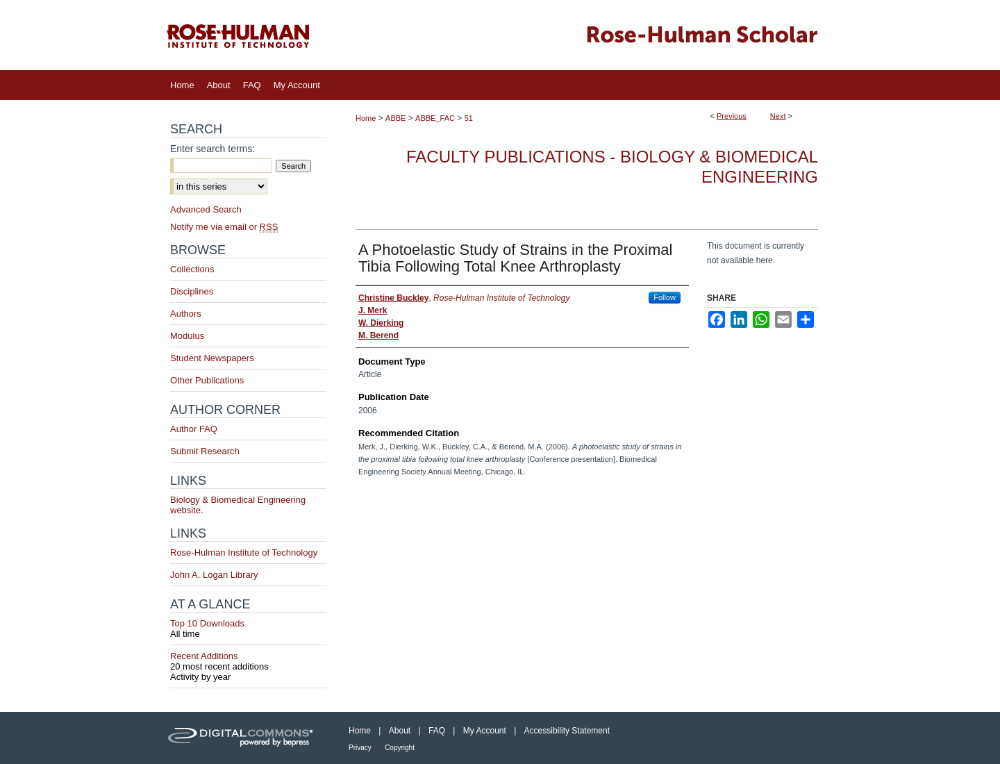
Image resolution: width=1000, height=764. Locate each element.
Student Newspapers (212, 358)
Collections (192, 269)
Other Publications (207, 380)
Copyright (400, 747)
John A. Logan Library (214, 575)
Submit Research (205, 451)
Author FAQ (193, 429)
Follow (664, 297)
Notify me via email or (224, 227)
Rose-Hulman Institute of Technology (243, 552)
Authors (185, 313)
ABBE (395, 118)
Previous (732, 116)
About (399, 731)
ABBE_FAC (435, 118)
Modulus (187, 336)
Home (366, 118)
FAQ (436, 731)
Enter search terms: (212, 148)
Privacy (360, 747)
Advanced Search (206, 209)
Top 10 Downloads (248, 628)
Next (778, 116)
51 (469, 118)
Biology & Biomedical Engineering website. (238, 505)
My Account (484, 731)
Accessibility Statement (567, 731)
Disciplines (191, 291)
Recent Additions (248, 661)
